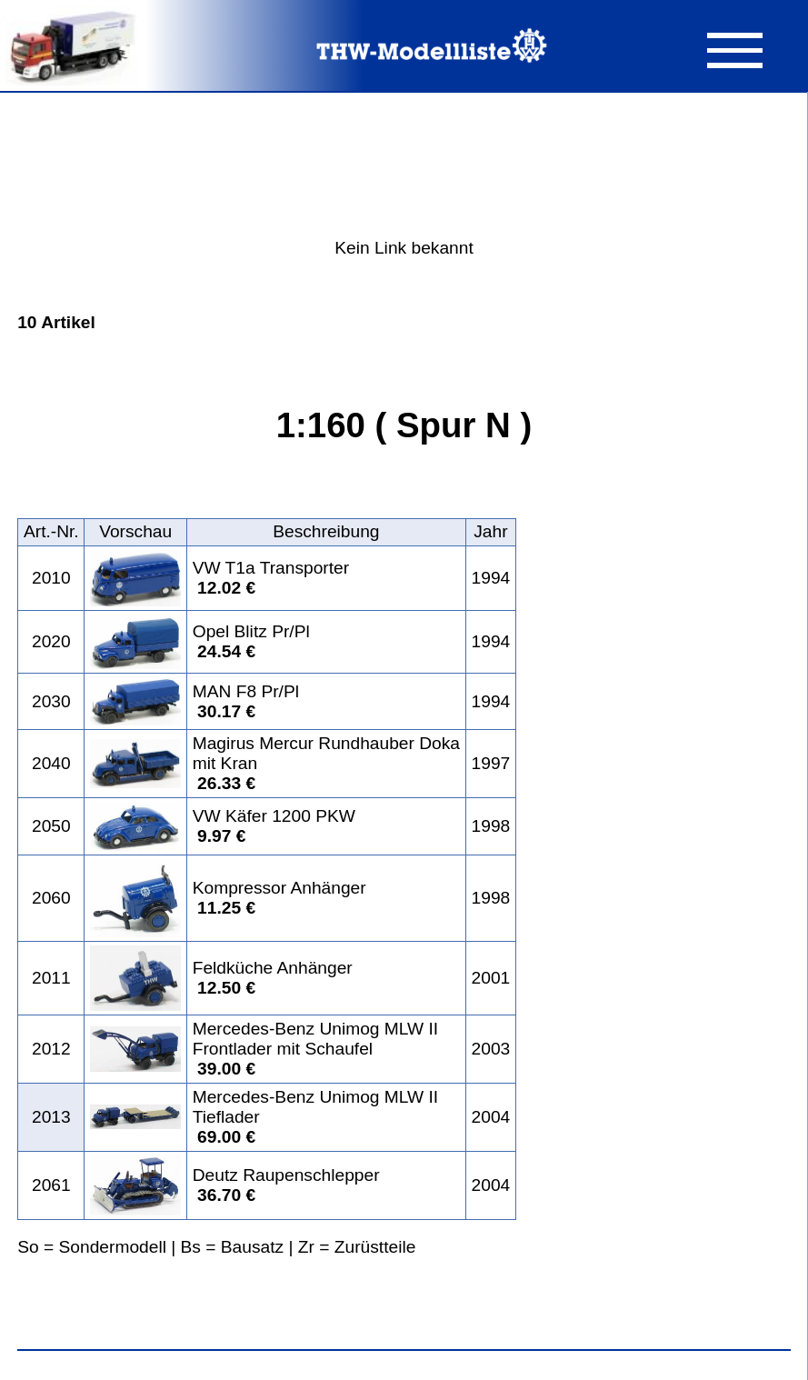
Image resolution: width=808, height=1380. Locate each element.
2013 (51, 1116)
